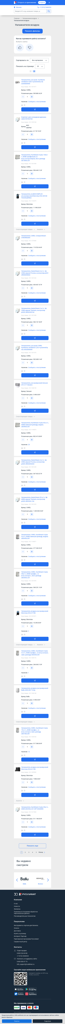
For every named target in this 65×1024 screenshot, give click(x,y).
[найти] (48, 11)
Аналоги (41, 229)
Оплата (16, 928)
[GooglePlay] (31, 989)
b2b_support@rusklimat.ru (25, 964)
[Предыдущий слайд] (17, 880)
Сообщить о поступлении (37, 101)
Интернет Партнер (20, 936)
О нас (16, 903)
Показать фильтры (32, 31)
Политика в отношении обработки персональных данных (26, 912)
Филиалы (17, 909)
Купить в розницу (20, 933)
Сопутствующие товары (25, 229)
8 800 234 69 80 (22, 953)
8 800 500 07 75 (22, 961)
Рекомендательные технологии (24, 916)
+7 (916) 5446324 (45, 7)
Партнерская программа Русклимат (26, 939)
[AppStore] (19, 989)
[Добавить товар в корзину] (35, 109)
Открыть (42, 2)
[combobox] (39, 60)
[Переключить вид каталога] (30, 71)
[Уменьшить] (23, 96)
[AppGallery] (31, 994)
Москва (17, 7)
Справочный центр (20, 941)
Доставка (17, 931)
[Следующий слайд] (48, 880)
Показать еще (32, 846)
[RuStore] (19, 994)
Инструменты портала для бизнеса (26, 925)
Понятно (16, 1021)
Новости (17, 906)
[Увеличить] (31, 96)
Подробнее (47, 1021)
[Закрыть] (49, 2)
